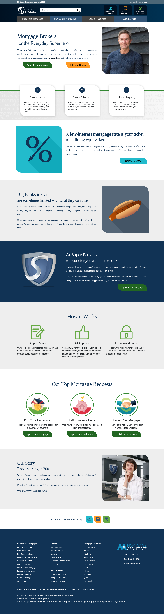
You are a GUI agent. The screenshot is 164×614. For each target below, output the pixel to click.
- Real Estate (55, 564)
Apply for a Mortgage (37, 65)
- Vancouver (88, 564)
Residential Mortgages (32, 19)
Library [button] (54, 544)
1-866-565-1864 (134, 559)
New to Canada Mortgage (26, 568)
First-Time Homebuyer (25, 554)
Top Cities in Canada (91, 547)
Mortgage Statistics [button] (92, 544)
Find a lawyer (88, 589)
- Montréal (88, 581)
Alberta (86, 551)
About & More (129, 19)
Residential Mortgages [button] (27, 544)
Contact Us (74, 589)
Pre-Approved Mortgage (26, 571)
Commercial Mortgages (65, 19)
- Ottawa (87, 571)
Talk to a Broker (78, 65)
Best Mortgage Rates (58, 574)
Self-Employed (22, 581)
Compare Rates (133, 161)
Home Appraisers (57, 547)
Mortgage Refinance (24, 561)
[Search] (60, 10)
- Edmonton (88, 557)
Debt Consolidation (24, 551)
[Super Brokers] (27, 10)
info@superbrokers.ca (132, 563)
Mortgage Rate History (59, 578)
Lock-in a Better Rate (126, 434)
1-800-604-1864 (133, 555)
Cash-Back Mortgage (25, 547)
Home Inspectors (57, 551)
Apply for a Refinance (82, 434)
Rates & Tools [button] (57, 571)
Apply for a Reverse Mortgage (53, 589)
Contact (133, 2)
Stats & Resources (97, 19)
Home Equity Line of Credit (27, 557)
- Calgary (87, 554)
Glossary (54, 554)
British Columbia (90, 561)
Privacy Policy (68, 595)
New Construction (23, 564)
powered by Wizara (43, 599)
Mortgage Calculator (58, 581)
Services (143, 2)
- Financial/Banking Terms (60, 561)
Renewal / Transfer (24, 574)
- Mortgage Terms (57, 557)
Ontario (86, 568)
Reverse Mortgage (24, 578)
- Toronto (87, 574)
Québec (87, 578)
